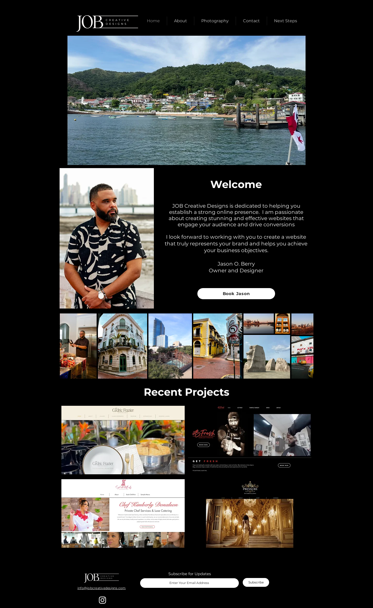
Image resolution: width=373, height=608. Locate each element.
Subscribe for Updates (189, 574)
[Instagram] (102, 600)
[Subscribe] (256, 582)
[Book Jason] (236, 293)
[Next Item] (304, 346)
